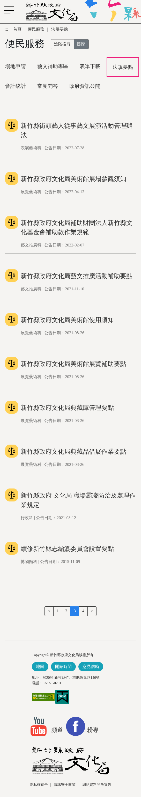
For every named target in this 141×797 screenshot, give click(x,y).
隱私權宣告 (39, 785)
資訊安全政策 (65, 785)
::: (7, 29)
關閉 (81, 44)
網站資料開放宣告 (96, 785)
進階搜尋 (62, 44)
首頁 (18, 29)
